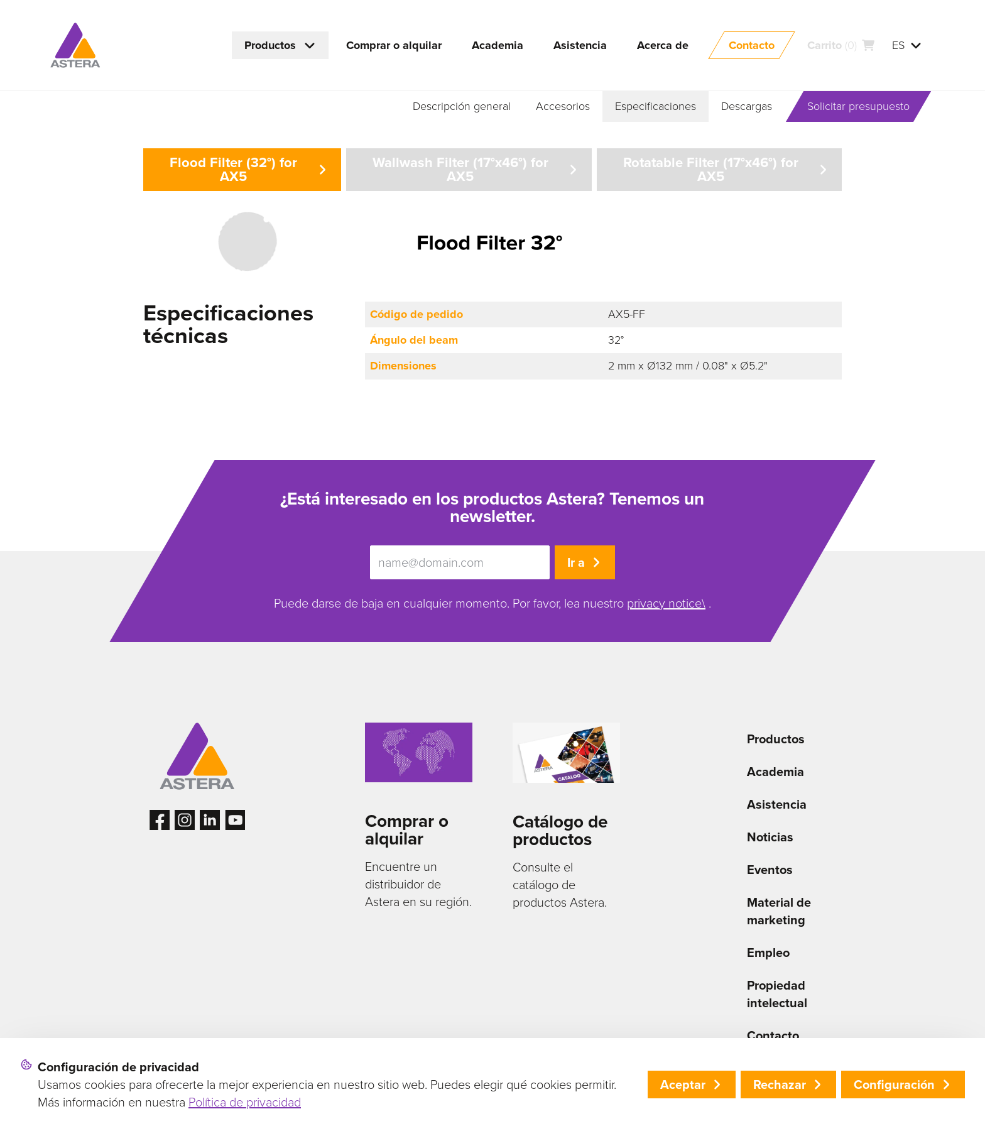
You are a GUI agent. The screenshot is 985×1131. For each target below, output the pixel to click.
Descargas (746, 106)
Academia (775, 771)
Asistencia (777, 804)
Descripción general (462, 106)
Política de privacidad (244, 1102)
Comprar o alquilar (407, 829)
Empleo (768, 952)
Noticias (770, 837)
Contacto (773, 1035)
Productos (776, 738)
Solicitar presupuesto (858, 106)
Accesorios (563, 106)
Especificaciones (655, 106)
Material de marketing (779, 911)
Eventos (770, 869)
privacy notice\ (666, 603)
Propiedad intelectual (777, 994)
